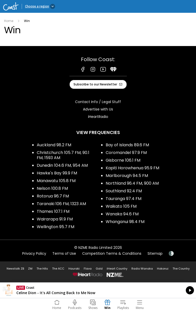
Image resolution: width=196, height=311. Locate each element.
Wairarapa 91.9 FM (55, 219)
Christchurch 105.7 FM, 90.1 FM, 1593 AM (63, 155)
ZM (30, 268)
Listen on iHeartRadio (98, 290)
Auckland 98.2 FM (54, 145)
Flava (88, 268)
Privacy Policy (34, 253)
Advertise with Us (98, 109)
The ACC (58, 268)
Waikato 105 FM (121, 206)
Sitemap (155, 253)
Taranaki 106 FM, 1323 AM (61, 204)
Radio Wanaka (142, 268)
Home (8, 21)
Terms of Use (64, 253)
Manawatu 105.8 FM (56, 181)
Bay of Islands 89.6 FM (127, 145)
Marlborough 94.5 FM (127, 176)
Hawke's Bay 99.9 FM (57, 173)
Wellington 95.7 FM (55, 227)
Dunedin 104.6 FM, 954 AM (62, 165)
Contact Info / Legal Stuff (98, 101)
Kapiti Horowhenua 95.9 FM (132, 168)
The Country (181, 268)
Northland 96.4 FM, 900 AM (132, 183)
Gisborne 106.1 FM (123, 160)
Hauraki (74, 268)
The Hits (42, 268)
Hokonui (162, 268)
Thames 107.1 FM (53, 211)
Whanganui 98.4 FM (125, 222)
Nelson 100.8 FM (52, 188)
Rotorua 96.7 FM (53, 196)
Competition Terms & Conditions (111, 253)
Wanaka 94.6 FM (122, 214)
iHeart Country (117, 268)
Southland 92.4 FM (124, 191)
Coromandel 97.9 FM (126, 153)
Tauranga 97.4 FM (123, 199)
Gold (99, 268)
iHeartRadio (98, 116)
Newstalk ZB (15, 268)
